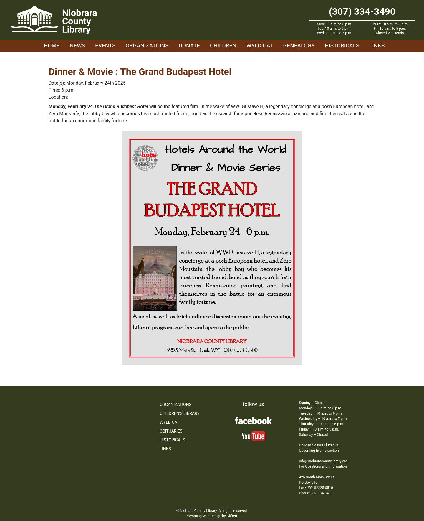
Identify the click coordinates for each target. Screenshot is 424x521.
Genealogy (299, 45)
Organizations (147, 45)
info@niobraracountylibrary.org (323, 461)
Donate (189, 45)
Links (377, 45)
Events (105, 45)
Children (223, 45)
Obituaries (171, 431)
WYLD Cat (259, 45)
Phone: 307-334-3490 (316, 493)
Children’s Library (180, 413)
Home (52, 45)
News (77, 45)
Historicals (342, 45)
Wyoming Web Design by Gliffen (212, 516)
